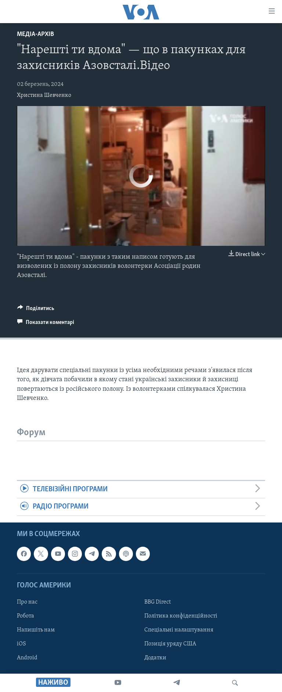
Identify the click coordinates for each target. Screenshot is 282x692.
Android (27, 658)
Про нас (27, 602)
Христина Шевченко (44, 95)
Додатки (155, 658)
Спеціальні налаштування (178, 630)
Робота (25, 616)
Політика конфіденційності (180, 616)
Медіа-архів (35, 34)
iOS (21, 644)
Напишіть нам (36, 630)
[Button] (35, 310)
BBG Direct (157, 602)
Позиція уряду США (170, 644)
